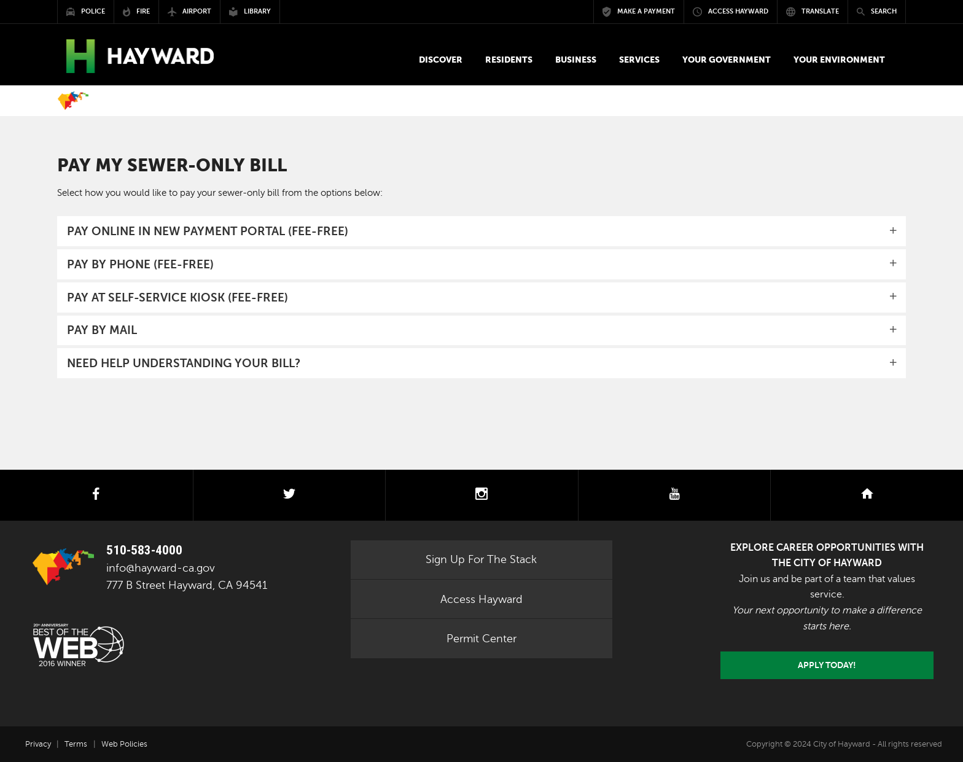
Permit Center (481, 638)
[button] (441, 60)
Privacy (38, 744)
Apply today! (827, 665)
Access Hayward (481, 599)
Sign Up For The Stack (481, 559)
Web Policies (124, 744)
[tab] (481, 231)
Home (73, 100)
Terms (75, 744)
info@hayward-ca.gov (160, 568)
